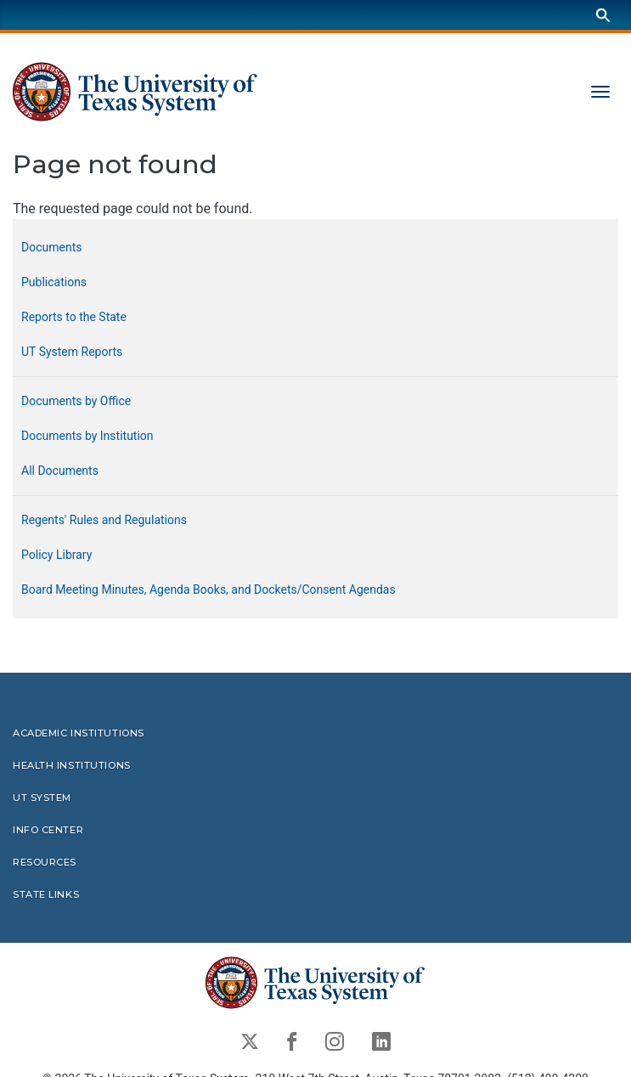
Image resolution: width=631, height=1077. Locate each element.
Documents (51, 247)
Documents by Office (76, 401)
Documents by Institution (87, 436)
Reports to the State (74, 317)
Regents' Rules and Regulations (104, 520)
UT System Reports (71, 351)
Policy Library (56, 554)
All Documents (60, 470)
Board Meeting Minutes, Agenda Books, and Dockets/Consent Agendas (208, 589)
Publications (54, 282)
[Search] (603, 15)
